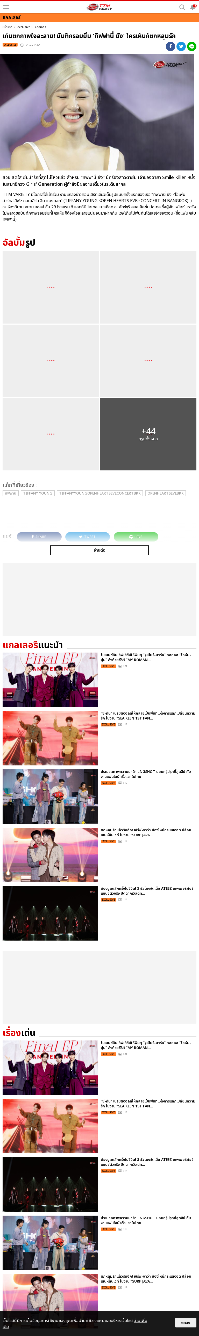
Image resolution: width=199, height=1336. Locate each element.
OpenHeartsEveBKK (165, 493)
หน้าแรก (7, 27)
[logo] (99, 7)
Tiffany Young (37, 493)
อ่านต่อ (99, 550)
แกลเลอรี (40, 27)
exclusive (23, 27)
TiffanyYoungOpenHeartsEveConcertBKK (100, 493)
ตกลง (185, 1322)
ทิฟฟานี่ (10, 493)
